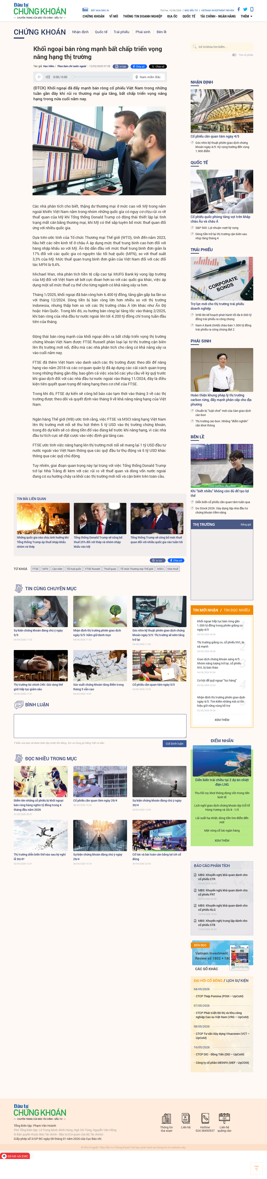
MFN (45, 568)
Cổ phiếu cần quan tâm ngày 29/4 (95, 800)
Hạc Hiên (48, 66)
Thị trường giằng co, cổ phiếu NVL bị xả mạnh (220, 644)
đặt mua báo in (96, 9)
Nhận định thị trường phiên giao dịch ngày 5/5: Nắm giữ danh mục (97, 632)
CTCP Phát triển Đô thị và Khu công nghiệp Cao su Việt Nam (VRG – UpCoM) (222, 1015)
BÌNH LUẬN (37, 704)
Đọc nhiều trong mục (51, 758)
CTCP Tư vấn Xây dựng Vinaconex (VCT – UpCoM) (223, 1036)
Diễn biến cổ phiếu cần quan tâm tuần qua (222, 502)
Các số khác (206, 968)
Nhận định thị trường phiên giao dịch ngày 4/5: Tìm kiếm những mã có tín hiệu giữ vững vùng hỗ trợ (221, 701)
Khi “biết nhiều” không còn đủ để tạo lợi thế (220, 493)
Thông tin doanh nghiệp (142, 16)
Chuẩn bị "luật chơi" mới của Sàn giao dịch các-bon (223, 413)
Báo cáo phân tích (212, 865)
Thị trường (204, 524)
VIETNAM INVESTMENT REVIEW (217, 10)
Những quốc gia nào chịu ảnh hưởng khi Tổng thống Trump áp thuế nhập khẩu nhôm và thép (43, 542)
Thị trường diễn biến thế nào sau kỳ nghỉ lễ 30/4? (40, 856)
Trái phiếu (121, 31)
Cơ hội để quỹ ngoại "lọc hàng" (217, 680)
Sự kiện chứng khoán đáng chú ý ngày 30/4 (156, 802)
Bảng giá (246, 524)
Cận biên (57, 568)
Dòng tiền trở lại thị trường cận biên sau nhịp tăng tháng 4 (221, 236)
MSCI (160, 568)
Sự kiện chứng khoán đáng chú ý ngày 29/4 (97, 856)
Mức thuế (173, 568)
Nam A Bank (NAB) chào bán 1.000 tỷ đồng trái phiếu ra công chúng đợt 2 (223, 327)
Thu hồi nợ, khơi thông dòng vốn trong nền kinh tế (222, 795)
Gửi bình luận (174, 743)
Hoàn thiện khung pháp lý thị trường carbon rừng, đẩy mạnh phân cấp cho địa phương (221, 399)
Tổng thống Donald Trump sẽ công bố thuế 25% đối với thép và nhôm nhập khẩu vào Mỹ (98, 542)
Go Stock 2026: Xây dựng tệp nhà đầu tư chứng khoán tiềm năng (221, 510)
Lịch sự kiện (237, 980)
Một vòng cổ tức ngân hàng (222, 830)
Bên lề (161, 31)
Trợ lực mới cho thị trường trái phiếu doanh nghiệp (217, 306)
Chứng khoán (93, 16)
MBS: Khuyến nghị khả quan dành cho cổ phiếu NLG (223, 907)
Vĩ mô (113, 16)
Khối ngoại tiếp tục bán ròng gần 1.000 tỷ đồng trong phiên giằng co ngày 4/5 (220, 625)
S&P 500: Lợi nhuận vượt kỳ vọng (216, 228)
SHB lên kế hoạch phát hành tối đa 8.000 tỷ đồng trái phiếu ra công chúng (223, 317)
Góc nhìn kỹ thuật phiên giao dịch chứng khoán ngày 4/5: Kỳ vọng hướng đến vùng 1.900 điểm (222, 147)
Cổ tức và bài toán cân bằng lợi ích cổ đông (156, 856)
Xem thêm (222, 720)
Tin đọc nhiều (237, 610)
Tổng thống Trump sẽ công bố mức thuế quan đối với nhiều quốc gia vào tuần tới (157, 539)
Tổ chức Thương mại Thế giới (136, 568)
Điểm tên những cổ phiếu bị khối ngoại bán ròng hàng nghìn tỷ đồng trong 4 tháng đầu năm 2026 (38, 805)
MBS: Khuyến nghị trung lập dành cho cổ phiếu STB (222, 923)
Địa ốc (172, 16)
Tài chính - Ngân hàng (218, 16)
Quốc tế (189, 16)
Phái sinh (143, 31)
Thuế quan (110, 568)
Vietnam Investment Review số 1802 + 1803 (214, 956)
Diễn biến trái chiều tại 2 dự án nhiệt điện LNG (222, 782)
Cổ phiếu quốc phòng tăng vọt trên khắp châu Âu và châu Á (220, 218)
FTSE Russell (92, 568)
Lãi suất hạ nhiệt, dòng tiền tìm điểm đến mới (221, 820)
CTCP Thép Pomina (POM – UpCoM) (219, 996)
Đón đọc (200, 945)
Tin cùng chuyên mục (51, 588)
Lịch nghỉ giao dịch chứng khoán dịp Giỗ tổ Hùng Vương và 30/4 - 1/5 (222, 807)
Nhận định (80, 31)
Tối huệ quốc (74, 568)
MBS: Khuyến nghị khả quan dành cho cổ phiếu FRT (223, 892)
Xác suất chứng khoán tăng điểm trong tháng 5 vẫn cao (98, 687)
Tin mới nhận (205, 610)
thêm (245, 16)
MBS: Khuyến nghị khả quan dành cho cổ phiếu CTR (223, 877)
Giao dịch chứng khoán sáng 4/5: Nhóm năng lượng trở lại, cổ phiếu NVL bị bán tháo (219, 663)
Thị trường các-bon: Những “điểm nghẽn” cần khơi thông (221, 423)
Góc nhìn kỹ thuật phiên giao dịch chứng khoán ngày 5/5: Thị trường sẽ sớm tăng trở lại (158, 634)
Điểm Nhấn (222, 740)
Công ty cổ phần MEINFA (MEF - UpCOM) (222, 1063)
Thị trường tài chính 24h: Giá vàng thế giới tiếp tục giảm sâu (38, 687)
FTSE (35, 568)
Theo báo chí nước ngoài (71, 66)
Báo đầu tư (191, 10)
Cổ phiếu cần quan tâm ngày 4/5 (215, 136)
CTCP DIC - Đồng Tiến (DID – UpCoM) (220, 1054)
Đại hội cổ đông (208, 980)
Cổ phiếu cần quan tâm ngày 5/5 (153, 685)
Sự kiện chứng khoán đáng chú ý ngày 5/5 (38, 632)
